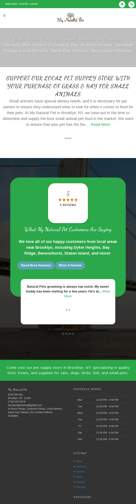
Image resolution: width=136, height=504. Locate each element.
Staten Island (76, 253)
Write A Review (70, 265)
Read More (100, 124)
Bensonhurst (50, 253)
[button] (63, 333)
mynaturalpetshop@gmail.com (25, 405)
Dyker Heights (87, 247)
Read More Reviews (36, 265)
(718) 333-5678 (17, 401)
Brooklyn (43, 247)
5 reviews (68, 205)
